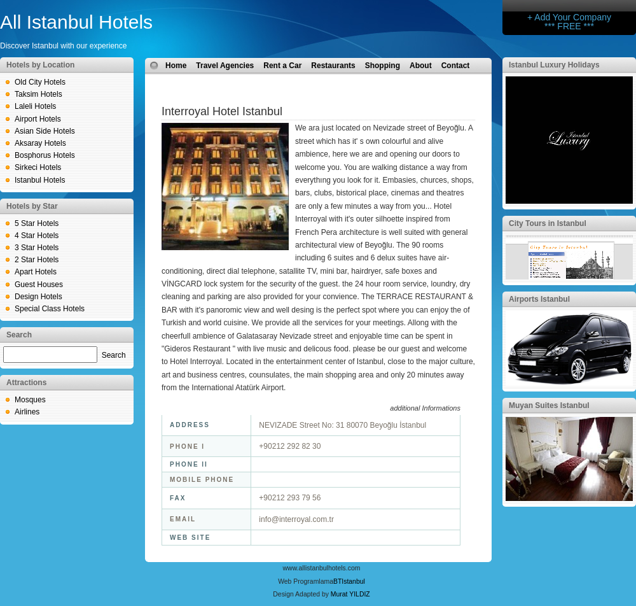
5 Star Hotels (37, 223)
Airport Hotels (38, 119)
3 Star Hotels (37, 247)
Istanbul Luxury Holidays (554, 64)
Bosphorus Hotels (45, 155)
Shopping (382, 65)
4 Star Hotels (37, 235)
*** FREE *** (569, 26)
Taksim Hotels (38, 94)
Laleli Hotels (35, 106)
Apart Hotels (36, 271)
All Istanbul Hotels (76, 21)
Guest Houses (39, 284)
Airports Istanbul (539, 299)
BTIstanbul (349, 581)
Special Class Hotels (50, 308)
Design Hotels (38, 296)
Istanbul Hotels (40, 180)
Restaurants (333, 65)
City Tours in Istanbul (547, 223)
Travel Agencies (225, 65)
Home (175, 65)
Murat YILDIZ (350, 594)
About (421, 65)
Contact (455, 65)
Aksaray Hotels (40, 143)
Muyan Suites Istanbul (549, 405)
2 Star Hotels (37, 259)
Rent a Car (282, 65)
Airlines (27, 411)
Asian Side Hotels (45, 131)
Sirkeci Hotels (38, 167)
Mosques (30, 399)
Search (114, 355)
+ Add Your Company (569, 17)
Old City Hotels (40, 82)
